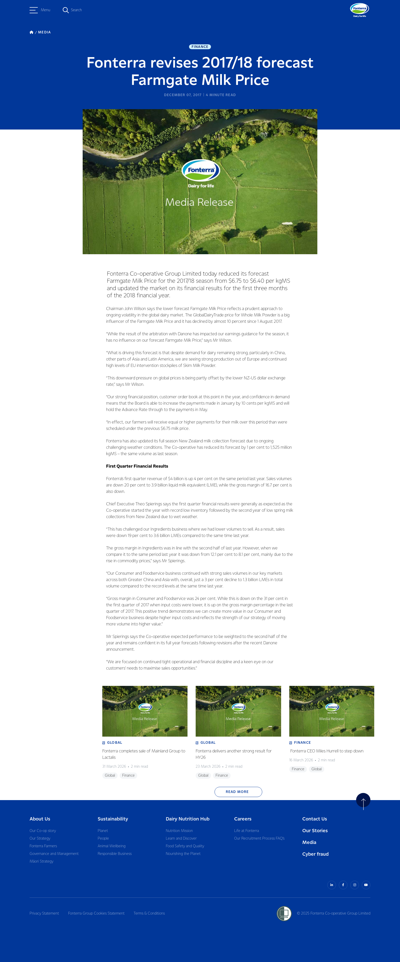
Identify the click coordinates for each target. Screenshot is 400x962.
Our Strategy (40, 838)
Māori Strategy (41, 861)
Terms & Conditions (149, 913)
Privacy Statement (44, 913)
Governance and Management (54, 854)
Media (309, 842)
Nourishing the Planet (183, 854)
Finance (200, 47)
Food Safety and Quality (185, 846)
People (103, 838)
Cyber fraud (315, 854)
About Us (40, 819)
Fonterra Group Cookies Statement (96, 913)
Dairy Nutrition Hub (187, 819)
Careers (243, 819)
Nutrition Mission (179, 831)
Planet (103, 831)
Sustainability (113, 819)
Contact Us (314, 819)
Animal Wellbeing (112, 846)
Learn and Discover (181, 838)
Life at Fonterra (246, 831)
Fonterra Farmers (43, 846)
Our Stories (315, 830)
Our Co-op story (43, 831)
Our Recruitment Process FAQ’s (259, 838)
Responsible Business (115, 854)
